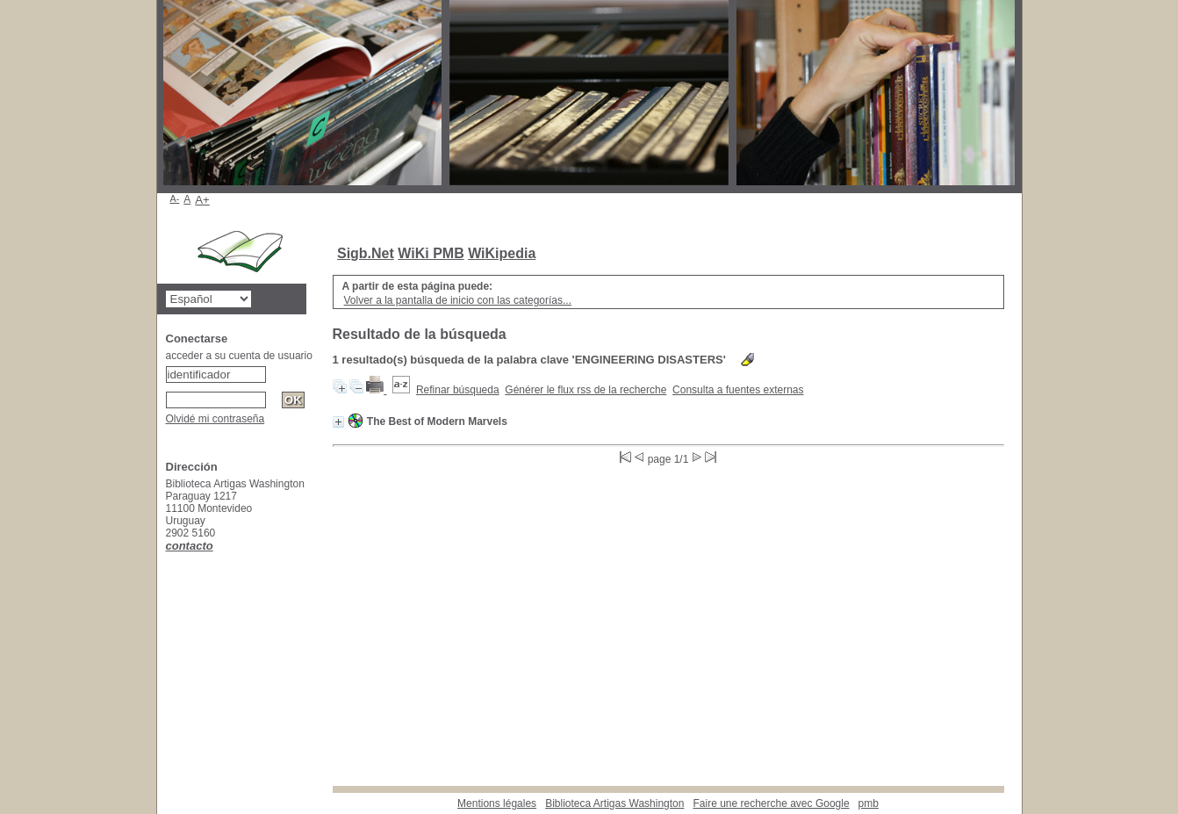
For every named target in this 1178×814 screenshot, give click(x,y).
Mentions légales (496, 803)
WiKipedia (501, 253)
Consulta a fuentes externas (737, 390)
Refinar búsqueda (457, 390)
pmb (868, 803)
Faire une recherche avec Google (771, 803)
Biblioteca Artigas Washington (614, 803)
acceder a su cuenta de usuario (239, 355)
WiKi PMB (430, 253)
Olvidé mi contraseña (215, 419)
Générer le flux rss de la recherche (585, 390)
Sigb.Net (365, 253)
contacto (189, 545)
